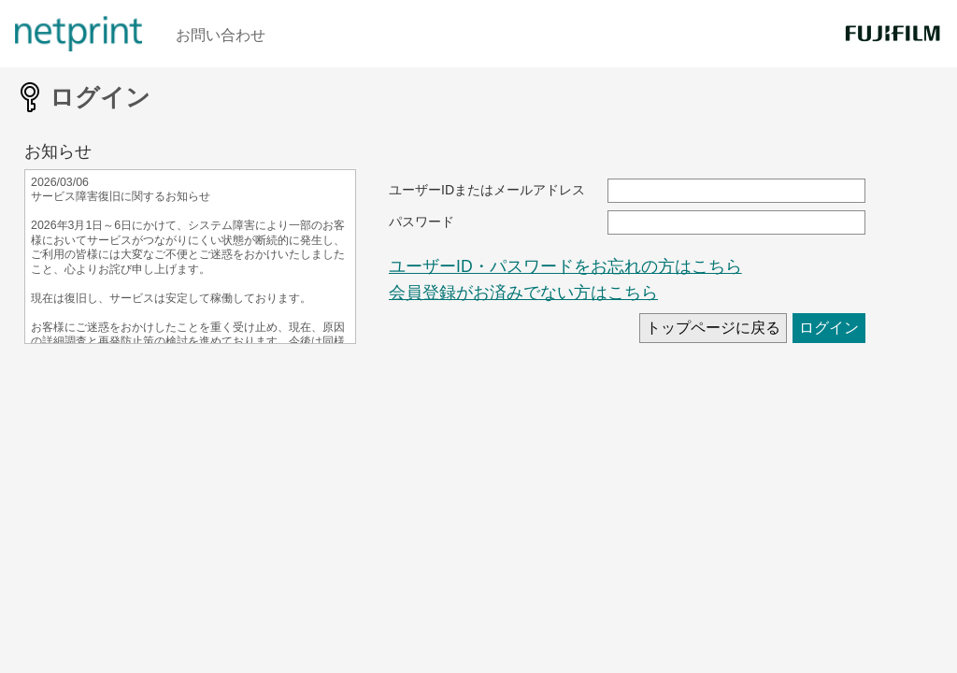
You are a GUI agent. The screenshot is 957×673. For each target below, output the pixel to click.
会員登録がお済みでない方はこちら (523, 292)
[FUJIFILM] (891, 33)
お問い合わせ (220, 35)
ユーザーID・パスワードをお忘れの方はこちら (565, 266)
